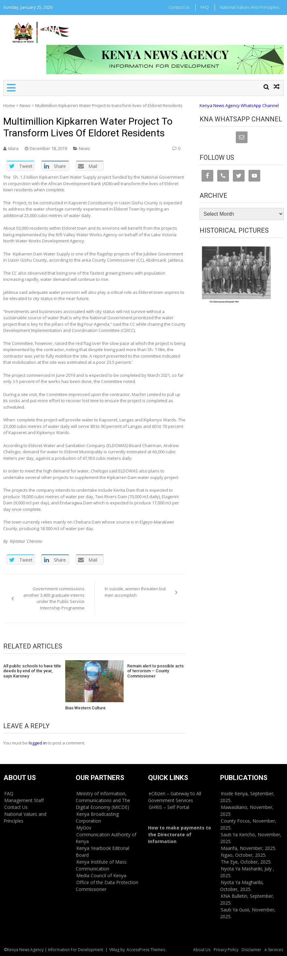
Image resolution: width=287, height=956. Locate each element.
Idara (13, 148)
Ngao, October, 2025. (243, 855)
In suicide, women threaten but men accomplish (135, 592)
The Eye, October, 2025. (246, 862)
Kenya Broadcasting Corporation (97, 817)
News (25, 105)
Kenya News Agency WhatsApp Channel (239, 105)
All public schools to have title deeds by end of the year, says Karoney (32, 670)
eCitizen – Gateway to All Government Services (174, 796)
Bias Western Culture (85, 707)
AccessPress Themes (146, 949)
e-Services (273, 949)
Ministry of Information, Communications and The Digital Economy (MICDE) (103, 800)
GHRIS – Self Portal (169, 807)
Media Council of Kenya (101, 875)
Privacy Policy (226, 949)
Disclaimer (251, 949)
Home (9, 105)
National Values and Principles (249, 7)
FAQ (205, 7)
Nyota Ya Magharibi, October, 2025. (242, 885)
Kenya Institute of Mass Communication (101, 865)
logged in (38, 743)
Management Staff (24, 800)
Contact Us (179, 7)
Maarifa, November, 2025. (248, 848)
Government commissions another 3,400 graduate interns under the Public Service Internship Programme (53, 598)
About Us (201, 949)
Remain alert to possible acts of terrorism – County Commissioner (155, 670)
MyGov (83, 828)
